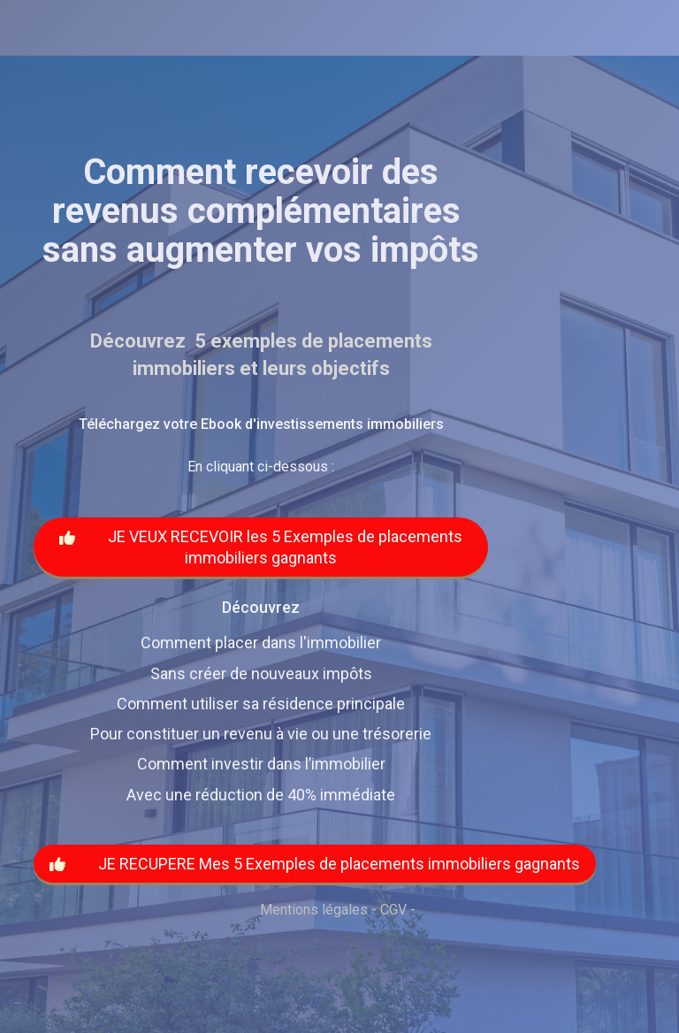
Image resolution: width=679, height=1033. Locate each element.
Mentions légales (314, 909)
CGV (393, 909)
